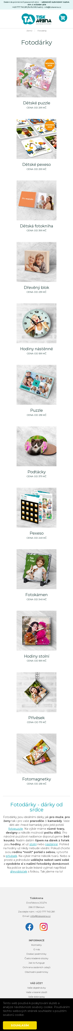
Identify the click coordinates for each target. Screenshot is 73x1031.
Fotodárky (42, 31)
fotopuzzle (15, 828)
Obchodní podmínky (36, 971)
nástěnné (51, 844)
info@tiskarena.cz (52, 7)
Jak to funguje (36, 962)
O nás (36, 949)
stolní (33, 844)
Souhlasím (20, 1025)
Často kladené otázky (36, 958)
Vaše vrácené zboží (36, 992)
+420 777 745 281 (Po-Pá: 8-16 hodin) (27, 7)
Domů (29, 31)
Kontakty (36, 944)
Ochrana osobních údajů (36, 967)
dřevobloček (18, 871)
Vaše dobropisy (36, 996)
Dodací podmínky (36, 953)
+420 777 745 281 (45, 911)
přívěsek (11, 856)
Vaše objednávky (36, 987)
